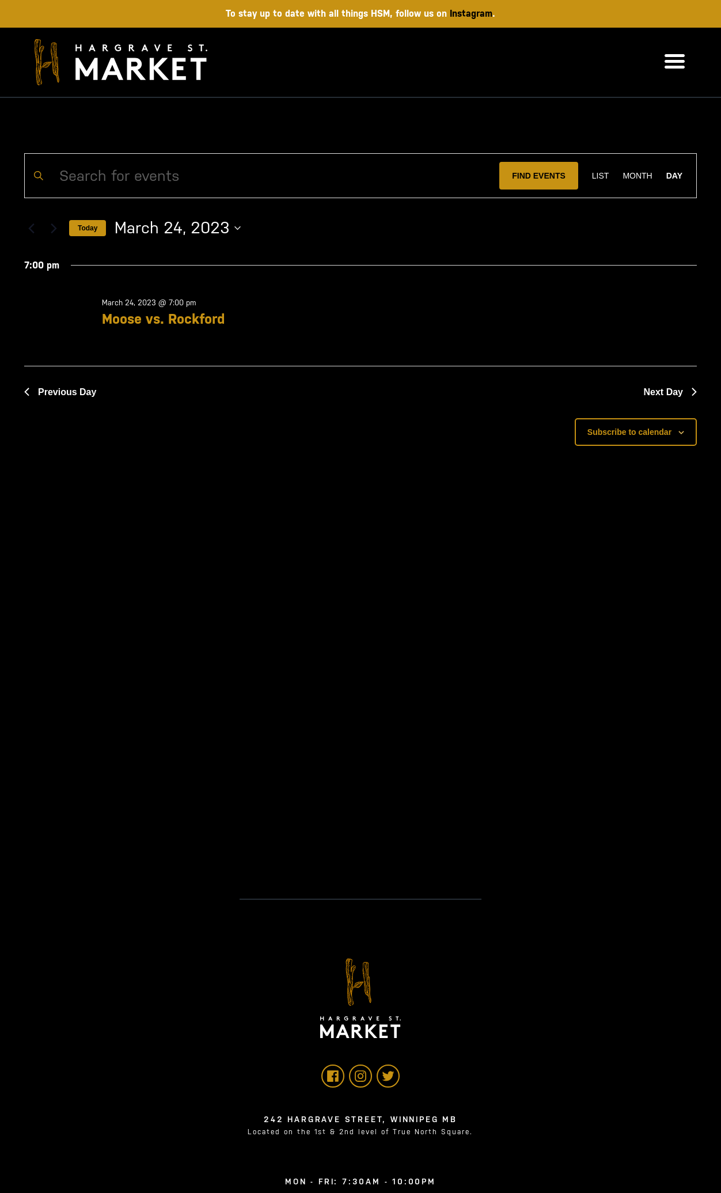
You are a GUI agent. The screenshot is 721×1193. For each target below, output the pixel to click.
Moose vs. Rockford (163, 319)
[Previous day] (31, 228)
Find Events (539, 175)
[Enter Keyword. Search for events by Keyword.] (262, 176)
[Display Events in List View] (600, 176)
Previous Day (60, 392)
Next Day (670, 392)
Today (87, 228)
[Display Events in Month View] (637, 176)
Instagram (471, 13)
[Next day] (53, 228)
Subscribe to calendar (629, 432)
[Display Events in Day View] (674, 176)
